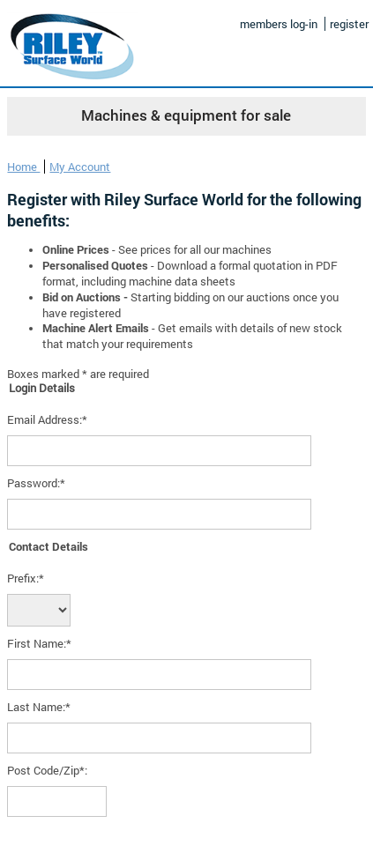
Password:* (36, 483)
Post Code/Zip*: (47, 770)
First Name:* (39, 643)
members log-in (278, 24)
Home (23, 166)
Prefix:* (25, 578)
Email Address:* (47, 419)
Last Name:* (39, 707)
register (349, 24)
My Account (79, 166)
